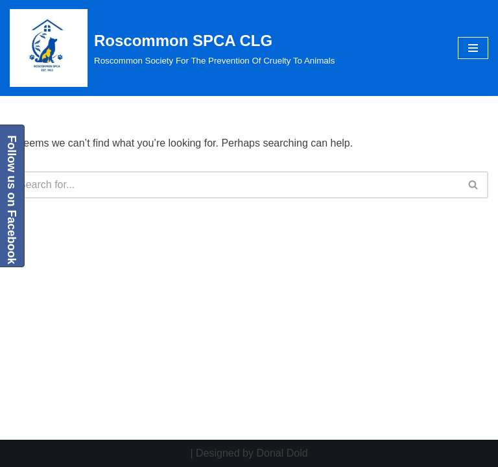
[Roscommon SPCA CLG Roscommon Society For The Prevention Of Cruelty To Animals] (172, 48)
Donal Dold (281, 453)
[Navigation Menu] (473, 48)
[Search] (234, 184)
